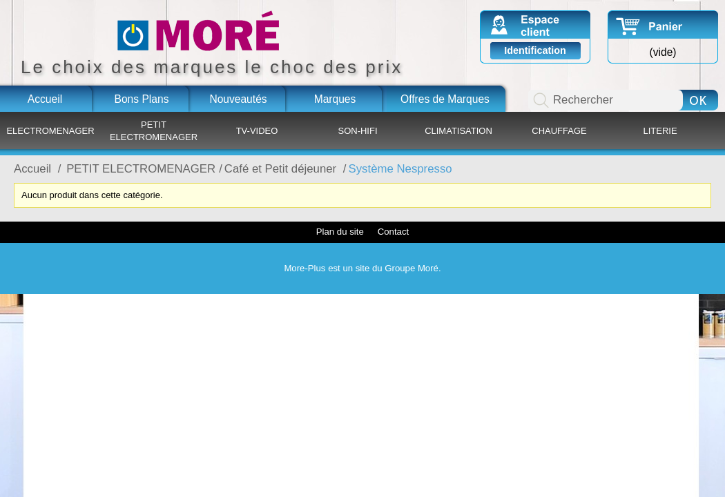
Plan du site (340, 231)
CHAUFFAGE (559, 131)
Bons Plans (142, 99)
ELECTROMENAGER (50, 131)
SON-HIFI (357, 131)
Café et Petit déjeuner (282, 168)
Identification (535, 50)
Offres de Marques (445, 99)
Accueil (45, 99)
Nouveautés (238, 99)
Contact (393, 231)
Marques (335, 99)
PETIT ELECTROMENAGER (153, 130)
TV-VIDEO (257, 131)
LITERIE (660, 131)
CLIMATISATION (458, 131)
